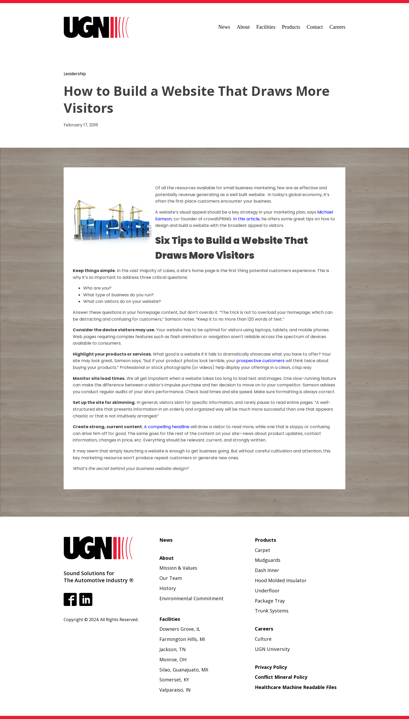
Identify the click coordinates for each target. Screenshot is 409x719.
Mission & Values (178, 568)
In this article (246, 219)
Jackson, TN (172, 649)
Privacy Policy (271, 667)
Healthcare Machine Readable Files (295, 687)
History (167, 588)
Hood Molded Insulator (280, 580)
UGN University (272, 649)
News (224, 27)
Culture (263, 639)
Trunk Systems (271, 611)
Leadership (75, 74)
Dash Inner (267, 570)
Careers (337, 27)
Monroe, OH (173, 659)
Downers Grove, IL (179, 629)
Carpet (262, 550)
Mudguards (267, 560)
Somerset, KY (174, 679)
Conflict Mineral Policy (281, 677)
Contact (315, 27)
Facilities (265, 27)
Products (291, 27)
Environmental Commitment (191, 598)
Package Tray (270, 601)
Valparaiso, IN (175, 690)
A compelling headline (166, 427)
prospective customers (260, 361)
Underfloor (267, 590)
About (243, 27)
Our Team (170, 578)
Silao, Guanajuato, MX (183, 670)
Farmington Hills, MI (182, 639)
